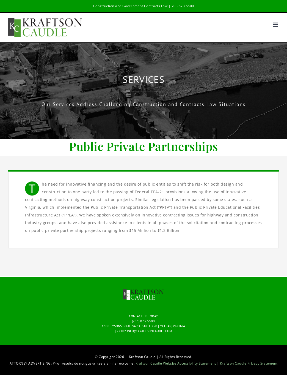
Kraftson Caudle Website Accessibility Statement (176, 363)
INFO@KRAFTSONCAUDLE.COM (149, 331)
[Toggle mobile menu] (276, 25)
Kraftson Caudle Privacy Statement (249, 363)
